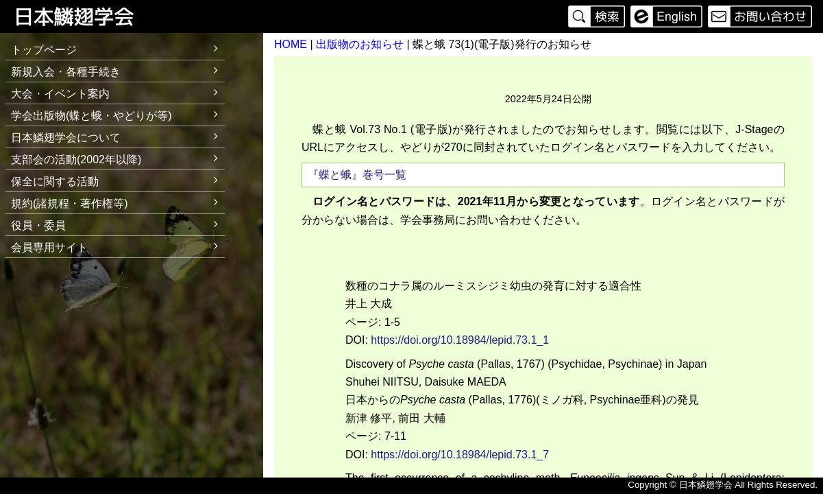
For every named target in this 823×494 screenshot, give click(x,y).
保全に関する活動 (118, 179)
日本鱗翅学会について (118, 135)
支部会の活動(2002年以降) (118, 157)
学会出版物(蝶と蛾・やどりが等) (118, 113)
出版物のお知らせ (360, 44)
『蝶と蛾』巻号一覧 (357, 174)
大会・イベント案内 (118, 91)
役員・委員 (118, 223)
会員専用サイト (49, 247)
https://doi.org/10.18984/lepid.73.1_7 (460, 454)
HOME (290, 44)
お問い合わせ (758, 16)
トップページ (44, 50)
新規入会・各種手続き (118, 70)
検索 (598, 16)
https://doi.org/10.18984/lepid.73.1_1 (460, 340)
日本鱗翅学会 (83, 16)
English (666, 16)
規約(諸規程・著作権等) (118, 201)
